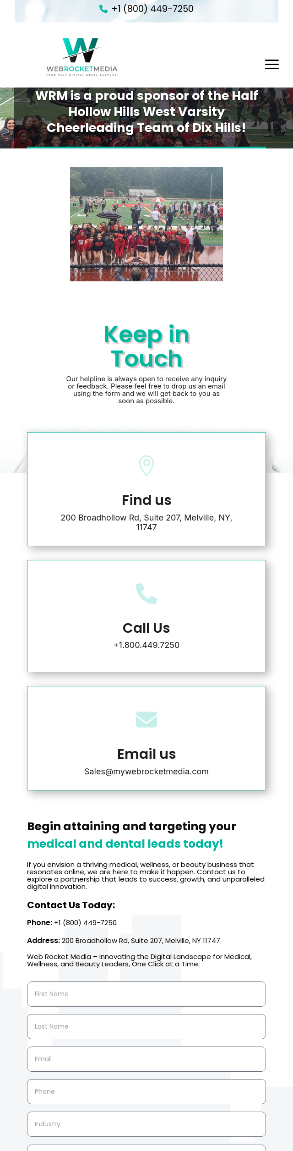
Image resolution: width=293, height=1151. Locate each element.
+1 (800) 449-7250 (152, 9)
